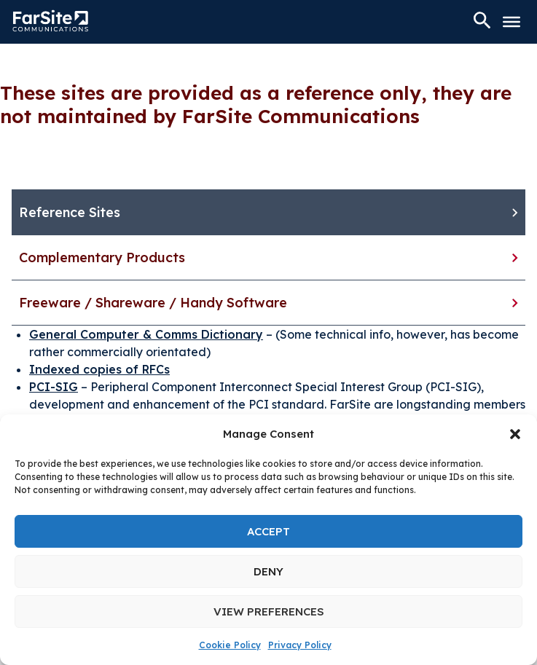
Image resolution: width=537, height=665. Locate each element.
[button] (515, 434)
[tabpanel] (268, 369)
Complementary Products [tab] (102, 257)
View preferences (268, 611)
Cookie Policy (230, 645)
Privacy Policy (300, 645)
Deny (268, 571)
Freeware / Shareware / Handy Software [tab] (153, 302)
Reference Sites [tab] (69, 212)
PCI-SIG (53, 386)
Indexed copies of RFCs (99, 369)
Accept (268, 531)
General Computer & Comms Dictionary (146, 334)
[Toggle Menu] (511, 21)
